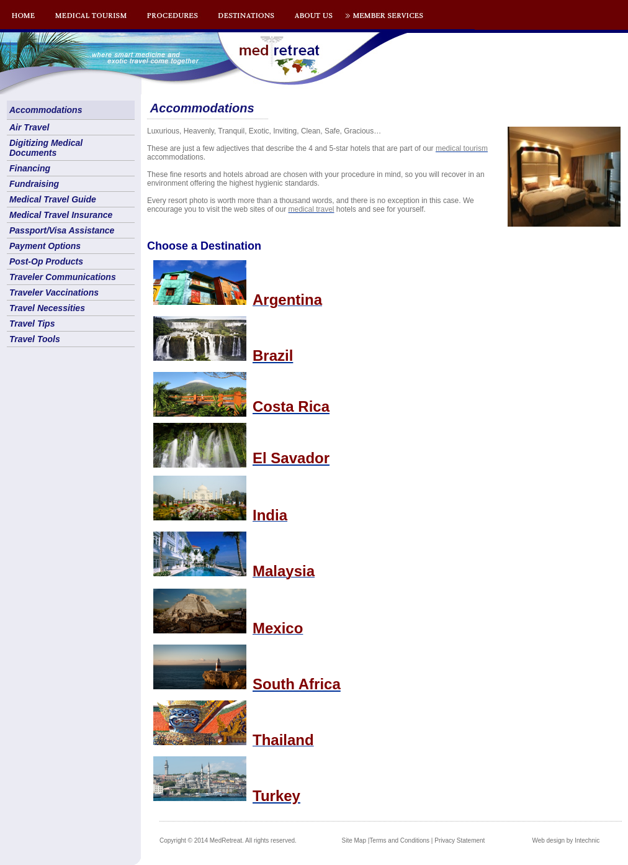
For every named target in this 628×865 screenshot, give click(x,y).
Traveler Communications (62, 277)
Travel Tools (34, 339)
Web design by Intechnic (565, 840)
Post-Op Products (46, 261)
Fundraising (34, 184)
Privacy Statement (459, 840)
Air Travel (29, 127)
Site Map (354, 840)
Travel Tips (32, 323)
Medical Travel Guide (52, 199)
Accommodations (45, 110)
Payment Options (45, 246)
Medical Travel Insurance (60, 215)
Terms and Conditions (399, 840)
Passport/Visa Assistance (61, 230)
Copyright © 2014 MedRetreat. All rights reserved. (228, 840)
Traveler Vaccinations (54, 292)
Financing (29, 168)
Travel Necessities (47, 308)
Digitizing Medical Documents (46, 148)
